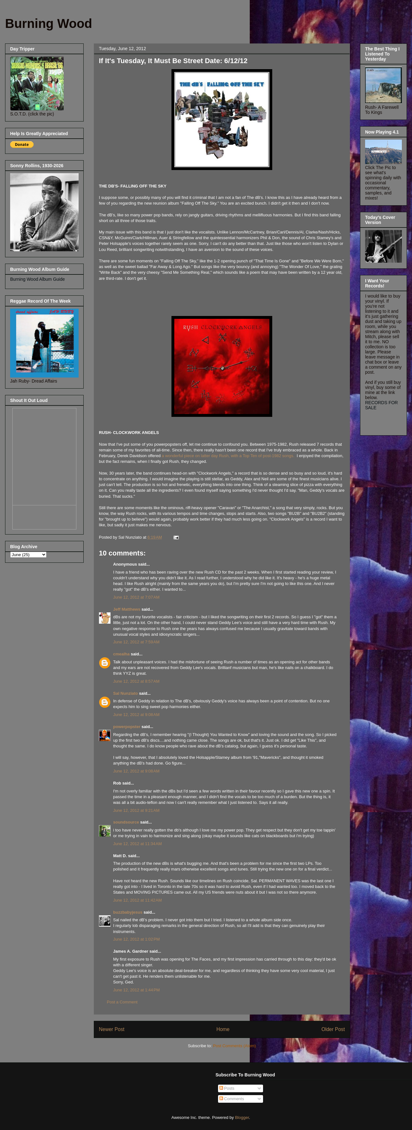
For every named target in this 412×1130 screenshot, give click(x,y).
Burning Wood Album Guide (37, 279)
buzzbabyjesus (127, 912)
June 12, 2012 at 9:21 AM (136, 810)
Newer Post (112, 1029)
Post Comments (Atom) (234, 1045)
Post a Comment (122, 1002)
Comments (231, 1098)
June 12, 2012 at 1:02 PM (136, 939)
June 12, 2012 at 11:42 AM (137, 900)
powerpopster (126, 726)
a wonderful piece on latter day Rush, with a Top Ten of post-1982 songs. (228, 455)
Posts (227, 1088)
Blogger (242, 1117)
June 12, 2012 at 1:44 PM (136, 990)
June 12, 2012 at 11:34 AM (137, 843)
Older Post (333, 1029)
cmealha (121, 654)
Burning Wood (48, 23)
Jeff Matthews (126, 609)
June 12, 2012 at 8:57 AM (136, 681)
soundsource (126, 822)
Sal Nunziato (125, 693)
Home (223, 1029)
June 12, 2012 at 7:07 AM (136, 597)
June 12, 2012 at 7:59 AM (136, 642)
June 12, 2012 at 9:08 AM (136, 714)
